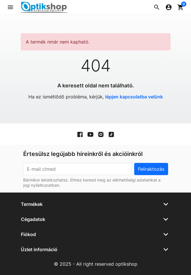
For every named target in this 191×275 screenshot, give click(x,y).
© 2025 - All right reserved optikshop (95, 264)
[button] (157, 7)
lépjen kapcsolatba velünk (134, 97)
